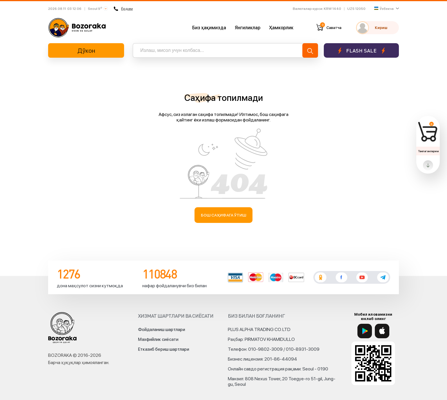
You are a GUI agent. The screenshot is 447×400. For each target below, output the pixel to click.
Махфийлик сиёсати (158, 339)
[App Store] (382, 331)
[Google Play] (364, 331)
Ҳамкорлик (281, 27)
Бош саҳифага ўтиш (223, 215)
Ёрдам (123, 8)
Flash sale (361, 50)
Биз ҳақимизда (209, 27)
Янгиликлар (247, 27)
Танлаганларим (428, 151)
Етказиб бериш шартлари (163, 349)
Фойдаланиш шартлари (161, 329)
